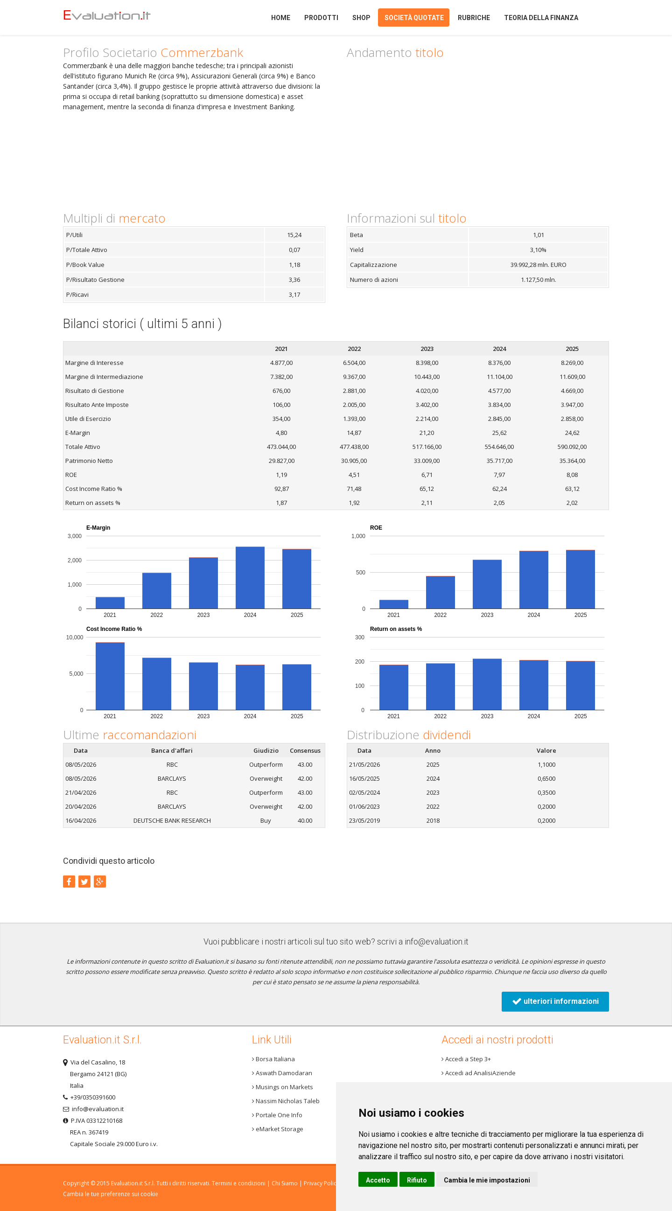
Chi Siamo (285, 1183)
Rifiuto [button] (417, 1180)
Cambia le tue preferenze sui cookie (110, 1194)
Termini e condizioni (239, 1183)
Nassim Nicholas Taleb (286, 1101)
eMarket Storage (277, 1129)
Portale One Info (277, 1115)
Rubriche (474, 17)
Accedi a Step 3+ (466, 1059)
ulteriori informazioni (555, 1001)
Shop (361, 17)
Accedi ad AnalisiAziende (478, 1073)
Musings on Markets (282, 1087)
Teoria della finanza (541, 17)
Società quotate (414, 17)
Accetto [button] (378, 1180)
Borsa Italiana (273, 1059)
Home (123, 17)
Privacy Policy (321, 1183)
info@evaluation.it (437, 941)
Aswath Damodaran (282, 1073)
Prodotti (321, 17)
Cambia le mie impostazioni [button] (487, 1180)
